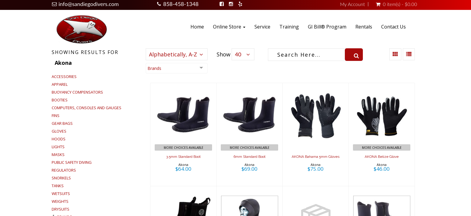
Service (262, 26)
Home (197, 26)
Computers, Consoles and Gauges (86, 107)
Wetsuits (61, 193)
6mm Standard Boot (249, 156)
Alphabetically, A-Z (173, 54)
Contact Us (393, 26)
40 (238, 54)
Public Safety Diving (72, 162)
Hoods (58, 139)
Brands (154, 68)
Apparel (60, 84)
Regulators (64, 170)
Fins (55, 115)
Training (289, 26)
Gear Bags (62, 123)
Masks (58, 154)
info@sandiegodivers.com (89, 4)
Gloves (59, 131)
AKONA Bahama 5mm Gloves (315, 156)
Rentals (363, 26)
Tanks (58, 185)
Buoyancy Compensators (77, 92)
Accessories (64, 76)
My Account (352, 4)
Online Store (229, 26)
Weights (60, 201)
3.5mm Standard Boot (183, 156)
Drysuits (60, 209)
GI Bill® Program (327, 26)
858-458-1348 (181, 4)
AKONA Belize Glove (382, 156)
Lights (58, 146)
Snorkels (61, 178)
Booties (60, 100)
